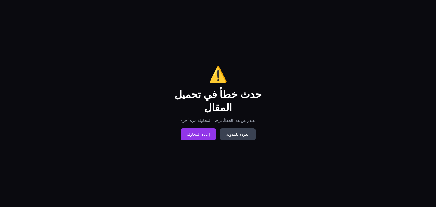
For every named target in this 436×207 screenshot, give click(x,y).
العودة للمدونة (238, 134)
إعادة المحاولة (198, 134)
